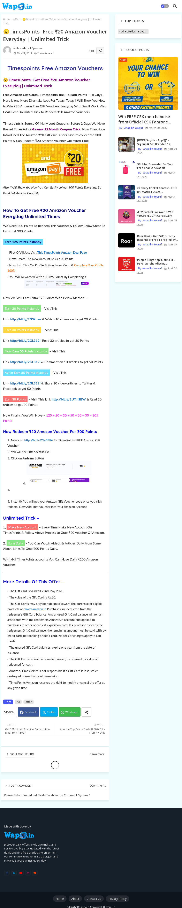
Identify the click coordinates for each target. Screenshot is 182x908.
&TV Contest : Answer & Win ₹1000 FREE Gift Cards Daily (155, 214)
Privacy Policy (117, 899)
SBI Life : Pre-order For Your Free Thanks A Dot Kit (155, 166)
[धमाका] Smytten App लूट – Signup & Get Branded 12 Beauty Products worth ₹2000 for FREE (156, 142)
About (75, 899)
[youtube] (21, 873)
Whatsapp (71, 712)
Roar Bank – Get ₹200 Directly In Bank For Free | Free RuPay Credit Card (156, 238)
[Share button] (86, 712)
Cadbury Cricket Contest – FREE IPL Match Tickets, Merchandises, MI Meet (157, 189)
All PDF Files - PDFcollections (135, 31)
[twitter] (14, 873)
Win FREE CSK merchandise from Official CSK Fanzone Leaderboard (144, 119)
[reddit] (35, 873)
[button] (165, 6)
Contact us (94, 899)
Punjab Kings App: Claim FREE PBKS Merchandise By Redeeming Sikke (156, 261)
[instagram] (28, 873)
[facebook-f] (7, 873)
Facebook (31, 712)
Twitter (51, 712)
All (18, 702)
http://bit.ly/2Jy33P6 (38, 440)
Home (6, 19)
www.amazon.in (35, 609)
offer (16, 19)
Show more (97, 754)
